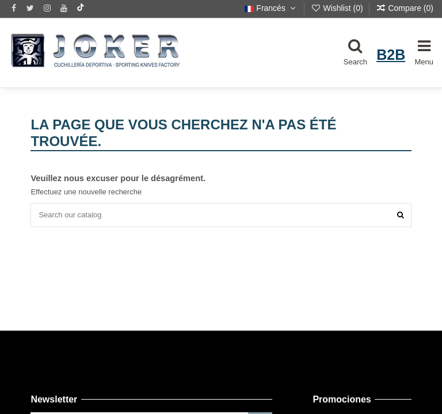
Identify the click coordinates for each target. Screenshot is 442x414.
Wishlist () (338, 8)
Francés (271, 8)
